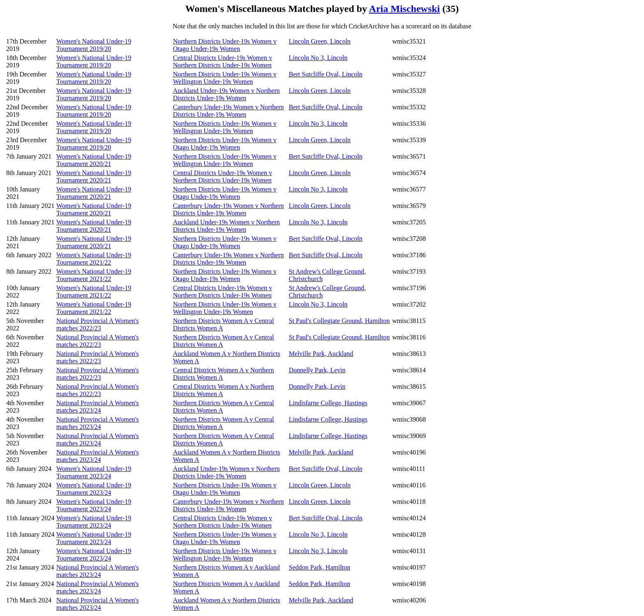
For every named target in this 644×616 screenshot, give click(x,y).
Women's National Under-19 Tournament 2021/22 (93, 258)
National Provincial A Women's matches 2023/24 (97, 406)
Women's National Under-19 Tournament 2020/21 (93, 160)
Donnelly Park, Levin (317, 370)
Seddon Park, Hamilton (319, 567)
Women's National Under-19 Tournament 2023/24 (93, 472)
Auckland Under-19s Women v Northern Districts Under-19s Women (226, 94)
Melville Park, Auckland (321, 353)
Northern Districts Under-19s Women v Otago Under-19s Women (224, 45)
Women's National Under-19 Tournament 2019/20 (93, 45)
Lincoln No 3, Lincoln (318, 57)
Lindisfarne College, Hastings (328, 402)
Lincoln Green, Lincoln (320, 41)
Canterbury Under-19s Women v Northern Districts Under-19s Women (228, 111)
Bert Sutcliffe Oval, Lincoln (325, 74)
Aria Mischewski (404, 8)
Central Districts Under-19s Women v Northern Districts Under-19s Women (222, 61)
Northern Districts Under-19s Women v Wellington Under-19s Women (224, 78)
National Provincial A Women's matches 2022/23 (97, 324)
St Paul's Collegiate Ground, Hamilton (339, 320)
